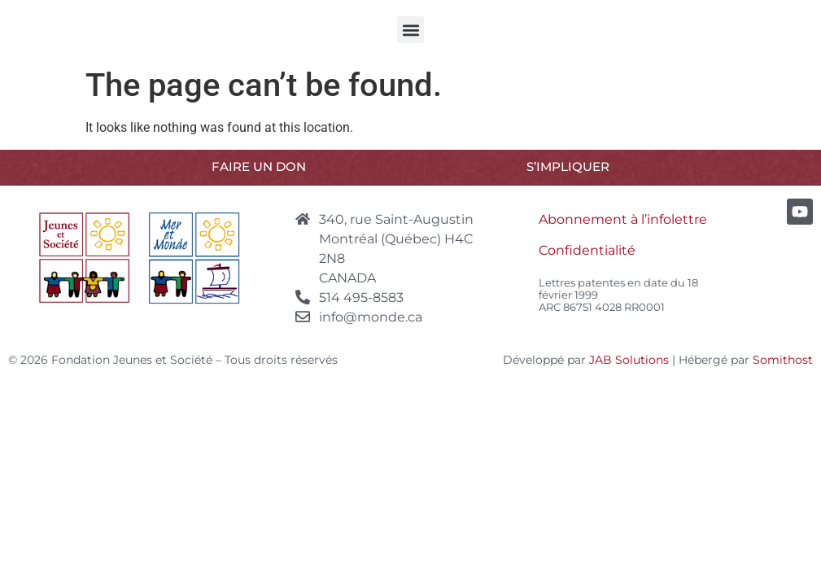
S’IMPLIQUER (567, 166)
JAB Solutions (629, 359)
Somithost (783, 359)
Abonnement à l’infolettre (623, 219)
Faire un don (259, 166)
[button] (410, 29)
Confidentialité (587, 250)
